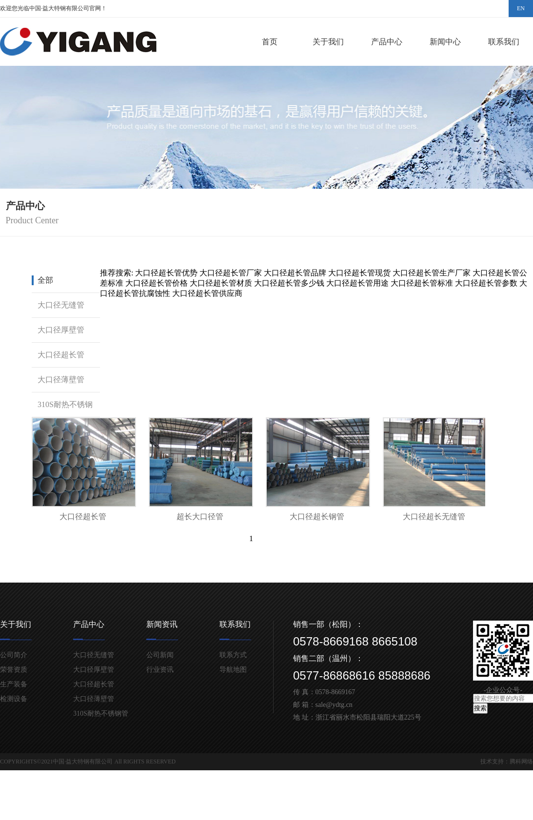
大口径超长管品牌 (295, 273)
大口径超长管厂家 (230, 273)
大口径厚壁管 (61, 330)
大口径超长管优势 (166, 273)
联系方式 (233, 655)
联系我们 (503, 42)
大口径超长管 (61, 355)
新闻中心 (445, 42)
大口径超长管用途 (357, 283)
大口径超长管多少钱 (289, 283)
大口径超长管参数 (486, 283)
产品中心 (386, 42)
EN (521, 8)
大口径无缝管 (61, 305)
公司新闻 (160, 655)
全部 (45, 280)
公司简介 (13, 655)
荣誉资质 (13, 669)
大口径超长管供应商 (207, 293)
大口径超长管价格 (156, 283)
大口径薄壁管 (61, 379)
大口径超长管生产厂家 (432, 273)
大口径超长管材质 (221, 283)
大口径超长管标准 (422, 283)
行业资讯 (160, 669)
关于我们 (328, 42)
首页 (269, 42)
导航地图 (233, 669)
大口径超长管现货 (359, 273)
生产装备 (13, 684)
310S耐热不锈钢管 (62, 416)
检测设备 (13, 699)
